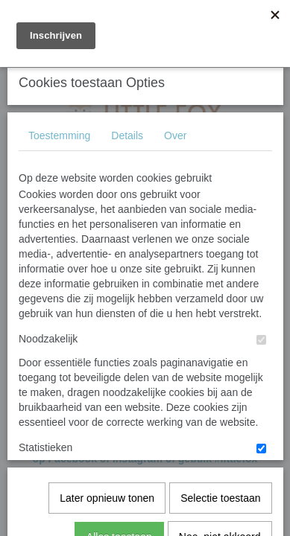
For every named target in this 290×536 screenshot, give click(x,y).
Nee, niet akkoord (220, 482)
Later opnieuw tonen (107, 444)
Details (127, 246)
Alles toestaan (119, 482)
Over (175, 246)
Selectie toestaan (220, 444)
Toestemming (59, 246)
